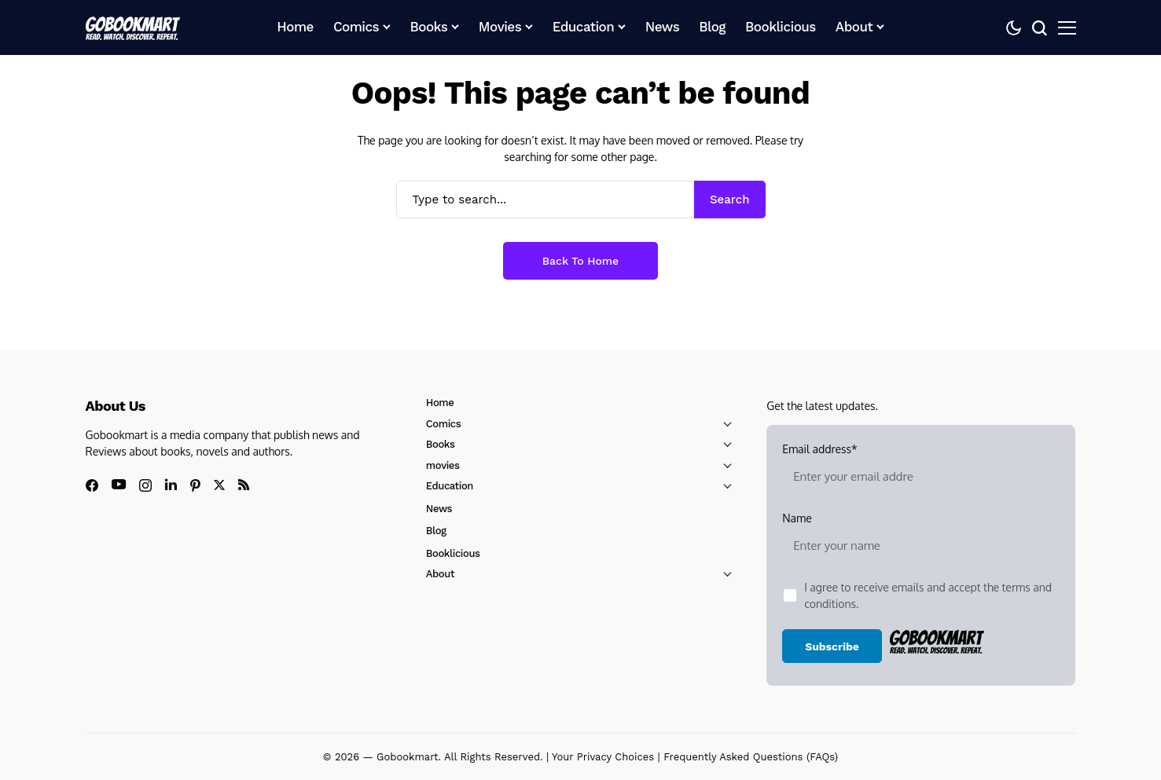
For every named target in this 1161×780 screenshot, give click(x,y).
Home (440, 402)
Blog (436, 530)
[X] (219, 485)
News (439, 509)
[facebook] (92, 485)
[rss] (243, 484)
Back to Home (580, 261)
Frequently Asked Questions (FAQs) (750, 757)
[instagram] (145, 485)
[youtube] (119, 485)
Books (440, 444)
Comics (443, 424)
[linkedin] (171, 484)
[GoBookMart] (133, 27)
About (440, 574)
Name (853, 538)
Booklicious (453, 553)
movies (443, 465)
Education (449, 486)
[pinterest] (195, 485)
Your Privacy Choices (603, 757)
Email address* (853, 469)
